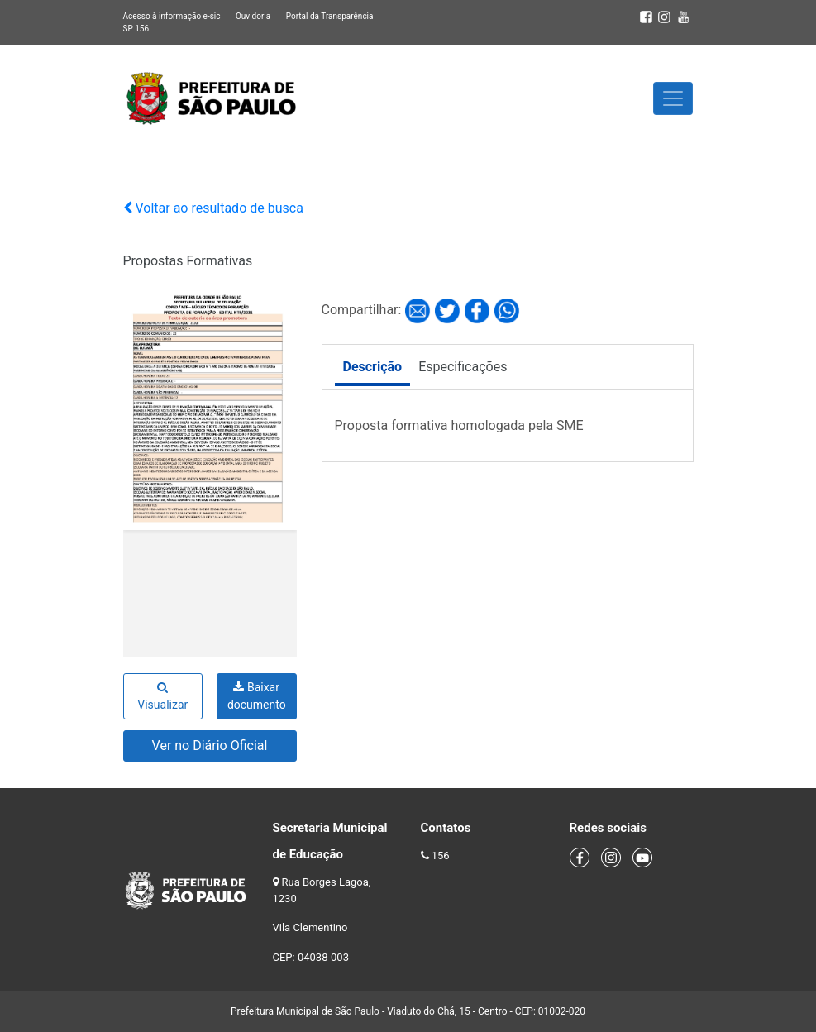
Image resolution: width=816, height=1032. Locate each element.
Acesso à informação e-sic (172, 16)
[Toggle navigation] (673, 98)
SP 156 (136, 28)
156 (441, 855)
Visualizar (162, 696)
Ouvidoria (253, 16)
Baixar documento (256, 696)
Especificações (462, 367)
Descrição (373, 367)
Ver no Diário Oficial (210, 745)
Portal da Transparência (330, 16)
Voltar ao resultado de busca (213, 208)
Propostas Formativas (188, 261)
